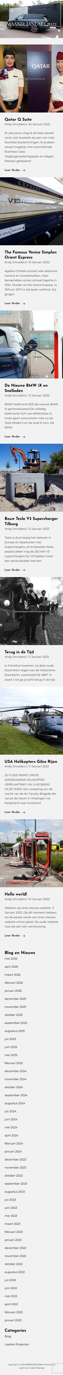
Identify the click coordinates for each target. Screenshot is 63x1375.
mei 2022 (11, 1296)
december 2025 (15, 999)
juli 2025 (10, 1039)
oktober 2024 (14, 1087)
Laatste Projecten (17, 1344)
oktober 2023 (14, 1175)
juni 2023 (11, 1207)
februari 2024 (14, 1143)
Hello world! (16, 894)
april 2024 (11, 1135)
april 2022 (11, 1304)
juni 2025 (11, 1047)
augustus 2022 (15, 1272)
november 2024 (15, 1079)
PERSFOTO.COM (19, 5)
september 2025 (16, 1023)
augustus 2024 (15, 1103)
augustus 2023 (15, 1191)
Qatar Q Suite (18, 120)
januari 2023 (13, 1240)
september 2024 (16, 1095)
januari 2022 (13, 1320)
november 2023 (15, 1167)
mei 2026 (11, 958)
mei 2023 (11, 1216)
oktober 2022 (14, 1264)
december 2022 (15, 1248)
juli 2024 (10, 1111)
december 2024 (15, 1071)
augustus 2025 (15, 1031)
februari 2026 (14, 982)
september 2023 (16, 1183)
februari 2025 (14, 1063)
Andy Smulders (15, 124)
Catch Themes (37, 1368)
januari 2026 (13, 990)
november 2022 (15, 1256)
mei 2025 (11, 1055)
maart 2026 (12, 974)
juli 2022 (10, 1280)
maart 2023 (12, 1224)
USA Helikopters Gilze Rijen (31, 762)
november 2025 (15, 1007)
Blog (8, 1336)
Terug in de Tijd (19, 652)
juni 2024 (11, 1119)
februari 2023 (14, 1232)
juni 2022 (11, 1288)
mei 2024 (11, 1127)
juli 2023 (10, 1199)
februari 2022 (14, 1312)
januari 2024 (13, 1151)
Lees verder (15, 170)
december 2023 (15, 1159)
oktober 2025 (14, 1015)
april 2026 (11, 966)
